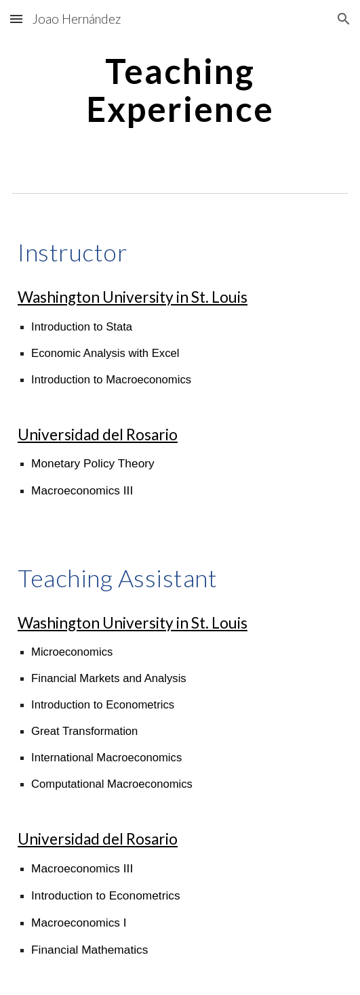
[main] (180, 90)
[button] (16, 18)
